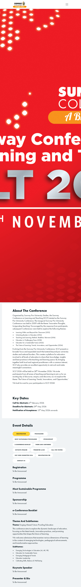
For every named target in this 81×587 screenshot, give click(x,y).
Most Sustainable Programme (26, 439)
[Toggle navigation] (66, 4)
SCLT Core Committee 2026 (24, 455)
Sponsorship (48, 439)
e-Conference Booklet (23, 444)
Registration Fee (44, 455)
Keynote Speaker (21, 450)
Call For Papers (57, 450)
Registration (21, 434)
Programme (39, 434)
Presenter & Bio (39, 450)
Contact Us (21, 460)
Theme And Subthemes (43, 444)
